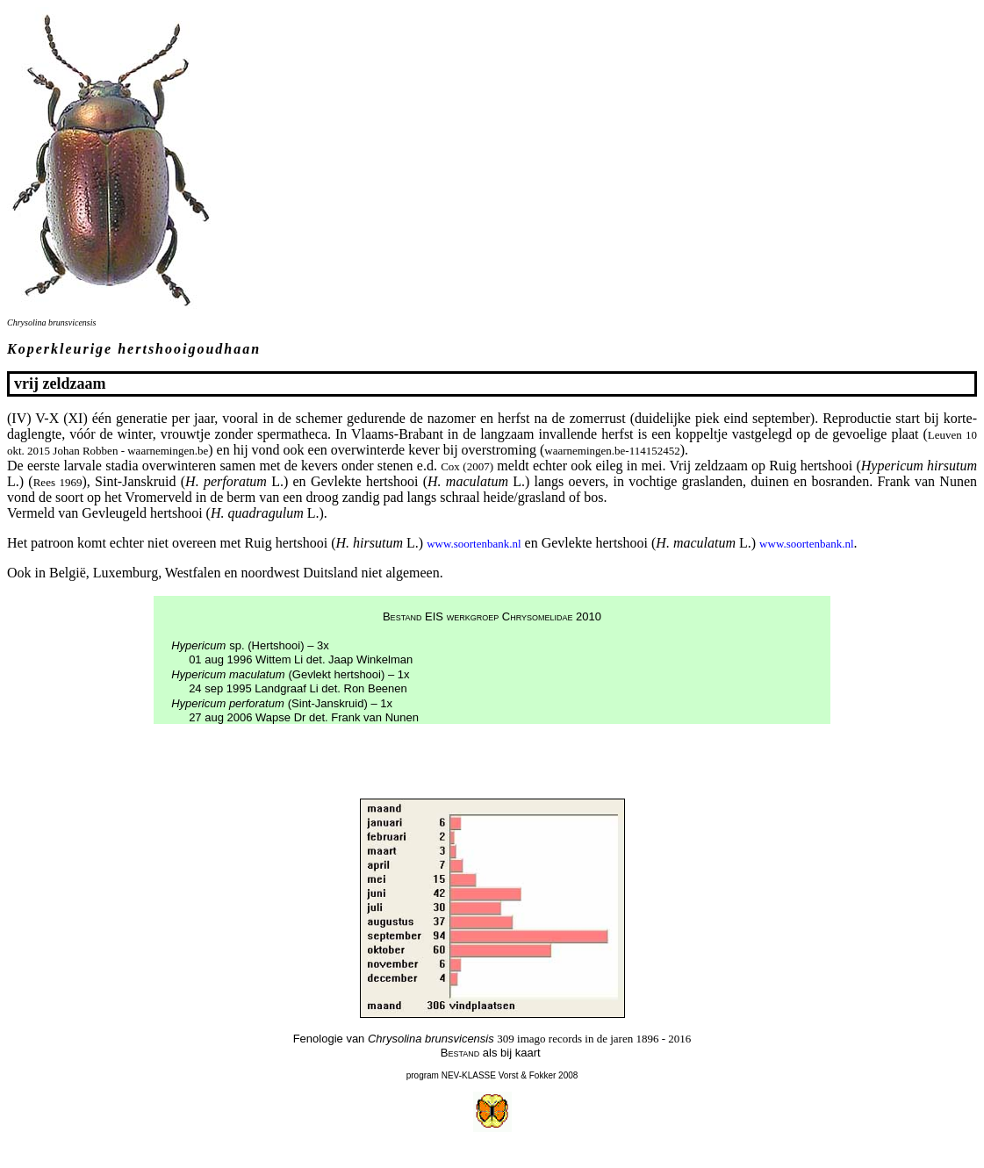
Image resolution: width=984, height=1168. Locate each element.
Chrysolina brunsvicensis (51, 322)
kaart (528, 1052)
